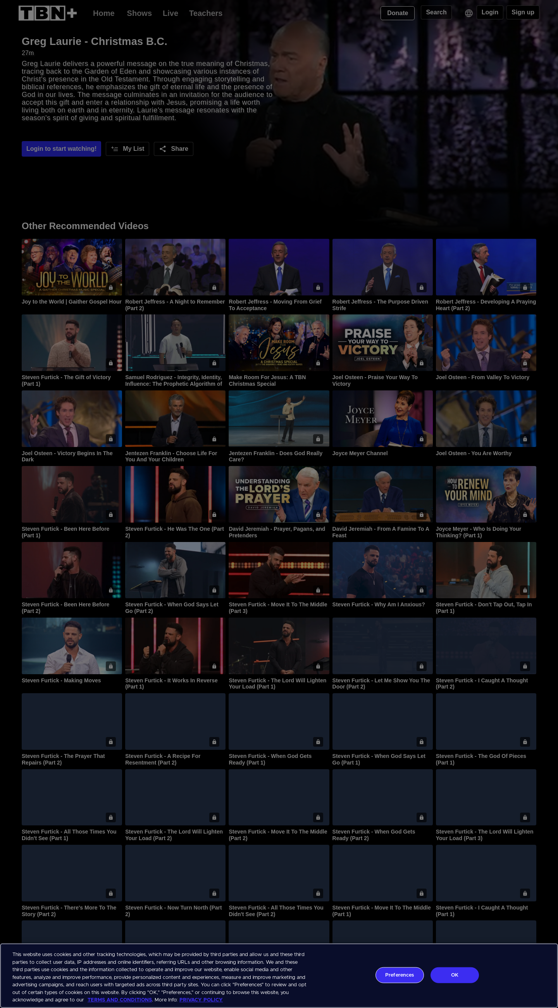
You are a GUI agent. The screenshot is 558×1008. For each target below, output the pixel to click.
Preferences (399, 974)
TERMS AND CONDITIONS (120, 1000)
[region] (279, 975)
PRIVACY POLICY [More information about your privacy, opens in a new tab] (201, 1000)
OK (454, 974)
